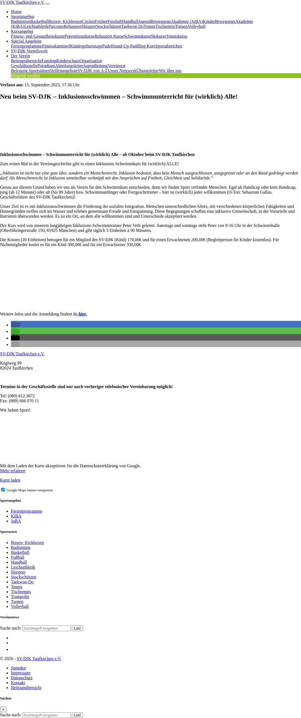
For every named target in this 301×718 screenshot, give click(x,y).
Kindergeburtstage (86, 46)
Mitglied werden (25, 75)
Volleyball (196, 26)
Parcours (56, 26)
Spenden (18, 668)
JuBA (16, 521)
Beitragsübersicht (26, 60)
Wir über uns (170, 70)
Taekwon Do (132, 26)
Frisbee (101, 21)
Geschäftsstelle (24, 65)
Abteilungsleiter (69, 65)
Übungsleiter (147, 70)
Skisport (89, 26)
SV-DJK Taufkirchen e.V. (22, 2)
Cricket (88, 21)
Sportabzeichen (168, 46)
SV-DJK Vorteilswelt (29, 51)
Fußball (17, 557)
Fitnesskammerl (56, 46)
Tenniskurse (176, 36)
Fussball (115, 21)
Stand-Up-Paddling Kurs (133, 46)
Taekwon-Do (22, 582)
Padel (107, 46)
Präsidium (46, 65)
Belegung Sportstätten (30, 70)
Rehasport (73, 26)
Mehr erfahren (12, 470)
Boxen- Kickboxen (65, 21)
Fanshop (48, 60)
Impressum (20, 672)
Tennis (149, 26)
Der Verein (20, 56)
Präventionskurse (79, 36)
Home (16, 11)
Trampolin (20, 596)
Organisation (91, 60)
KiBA (16, 516)
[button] (16, 325)
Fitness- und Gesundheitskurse (37, 36)
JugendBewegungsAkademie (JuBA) (170, 21)
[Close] (3, 709)
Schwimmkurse (137, 36)
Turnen (181, 26)
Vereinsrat (117, 65)
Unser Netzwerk (122, 70)
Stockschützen (108, 26)
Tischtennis (165, 26)
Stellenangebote (64, 70)
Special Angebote (26, 41)
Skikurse (158, 36)
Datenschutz (21, 677)
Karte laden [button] (10, 480)
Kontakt (18, 682)
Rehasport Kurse (109, 36)
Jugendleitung (95, 65)
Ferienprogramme (26, 46)
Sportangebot (22, 16)
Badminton (20, 21)
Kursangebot (22, 31)
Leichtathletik (36, 26)
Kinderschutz (67, 60)
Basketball (39, 21)
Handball (130, 21)
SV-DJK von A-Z (93, 70)
